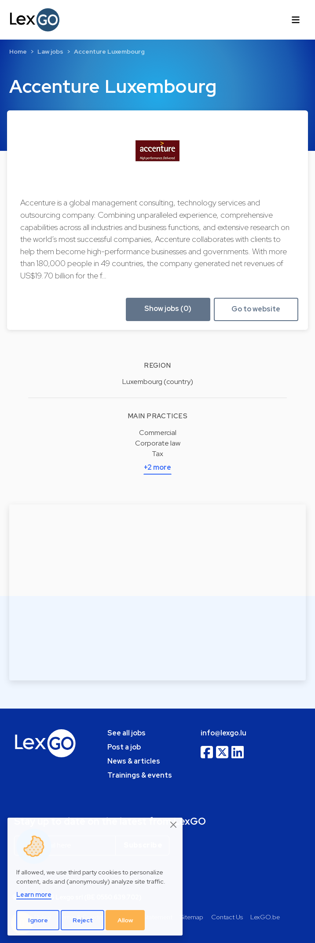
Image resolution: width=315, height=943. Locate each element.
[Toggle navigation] (295, 20)
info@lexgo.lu (223, 733)
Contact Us (227, 917)
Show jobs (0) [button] (167, 308)
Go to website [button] (255, 309)
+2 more (157, 467)
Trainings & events (139, 775)
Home (18, 51)
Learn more (33, 894)
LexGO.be (265, 917)
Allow (125, 920)
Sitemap (191, 917)
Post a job (124, 747)
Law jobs (50, 51)
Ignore (38, 920)
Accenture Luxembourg (109, 51)
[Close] (173, 825)
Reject (83, 920)
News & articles (133, 761)
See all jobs (126, 733)
